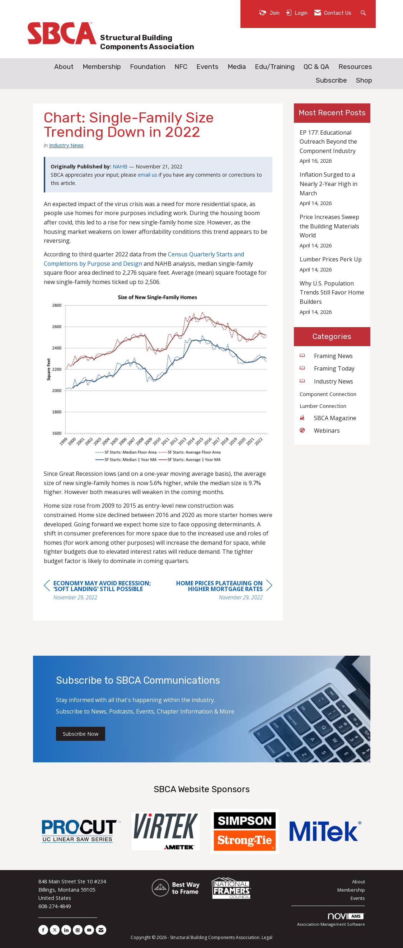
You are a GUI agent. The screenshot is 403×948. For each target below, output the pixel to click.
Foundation (147, 67)
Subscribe (331, 80)
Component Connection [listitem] (328, 394)
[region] (218, 591)
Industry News (66, 145)
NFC (180, 67)
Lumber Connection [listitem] (323, 406)
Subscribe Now (80, 733)
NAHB (120, 166)
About (64, 67)
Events (207, 67)
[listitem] (332, 146)
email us (147, 174)
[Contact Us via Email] (101, 930)
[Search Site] (364, 12)
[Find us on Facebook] (43, 930)
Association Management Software (331, 920)
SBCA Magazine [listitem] (328, 418)
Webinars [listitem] (320, 430)
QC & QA (316, 67)
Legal (267, 937)
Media (237, 67)
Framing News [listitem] (326, 356)
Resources (355, 67)
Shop (364, 80)
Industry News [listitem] (326, 381)
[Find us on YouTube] (89, 930)
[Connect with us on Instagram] (78, 930)
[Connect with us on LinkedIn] (66, 930)
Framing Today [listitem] (327, 368)
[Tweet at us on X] (55, 930)
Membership (102, 67)
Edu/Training (275, 67)
